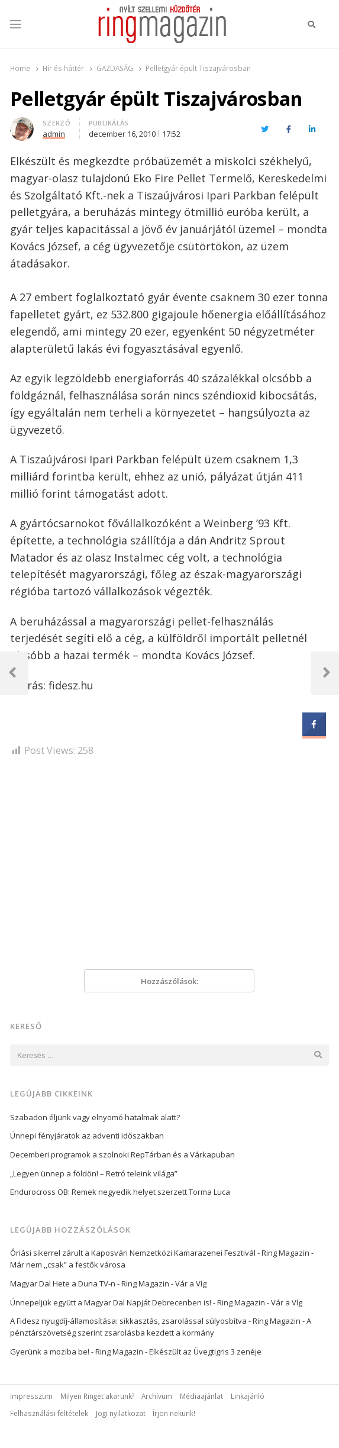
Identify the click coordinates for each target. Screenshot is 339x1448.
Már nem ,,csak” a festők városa (67, 1264)
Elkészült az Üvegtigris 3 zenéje (205, 1351)
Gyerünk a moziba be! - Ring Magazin (76, 1351)
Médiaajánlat (201, 1396)
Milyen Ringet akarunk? (97, 1396)
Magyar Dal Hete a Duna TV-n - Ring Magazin (89, 1283)
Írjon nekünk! (174, 1413)
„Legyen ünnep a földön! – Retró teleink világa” (93, 1173)
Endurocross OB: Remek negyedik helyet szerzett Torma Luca (120, 1191)
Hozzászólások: (169, 981)
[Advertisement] (169, 867)
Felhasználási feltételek (49, 1413)
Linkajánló (247, 1396)
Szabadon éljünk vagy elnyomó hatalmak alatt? (95, 1117)
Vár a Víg (190, 1283)
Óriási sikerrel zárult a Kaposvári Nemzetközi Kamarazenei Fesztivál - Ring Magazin (159, 1252)
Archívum (156, 1396)
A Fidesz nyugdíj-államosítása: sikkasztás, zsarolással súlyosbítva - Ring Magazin (155, 1320)
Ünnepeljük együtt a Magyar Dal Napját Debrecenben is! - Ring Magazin (137, 1302)
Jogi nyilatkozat (121, 1413)
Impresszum (31, 1396)
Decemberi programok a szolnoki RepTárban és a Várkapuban (122, 1154)
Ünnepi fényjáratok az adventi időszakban (87, 1135)
